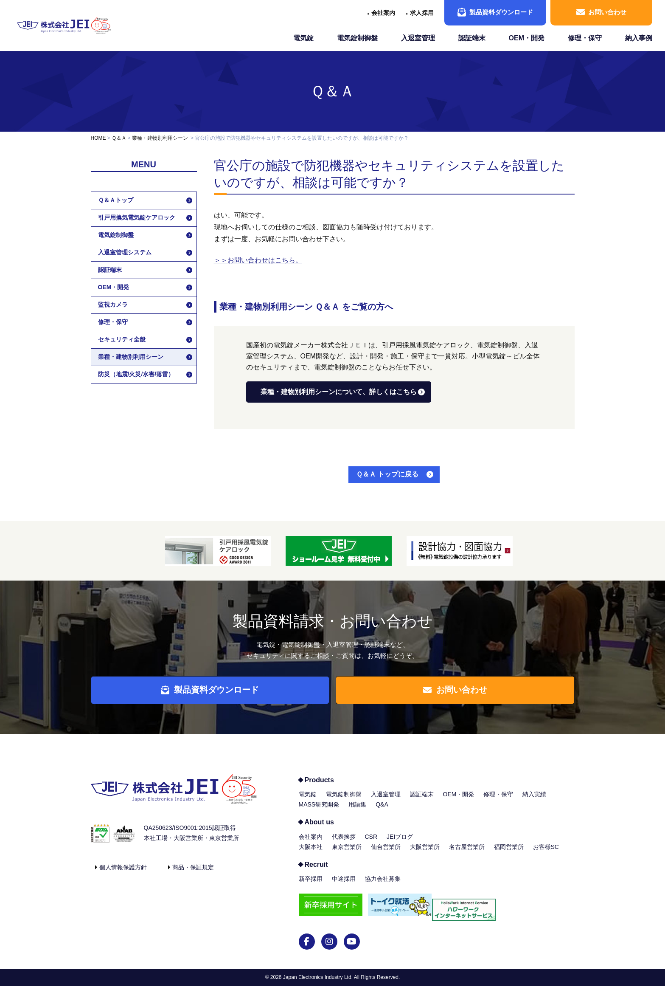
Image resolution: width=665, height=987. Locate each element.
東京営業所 (347, 852)
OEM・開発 (526, 38)
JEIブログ (400, 842)
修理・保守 (585, 38)
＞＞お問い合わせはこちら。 (258, 260)
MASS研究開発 (319, 810)
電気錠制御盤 (357, 38)
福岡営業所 (509, 852)
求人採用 (422, 12)
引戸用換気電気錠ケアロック (136, 217)
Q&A (382, 810)
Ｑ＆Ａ (332, 91)
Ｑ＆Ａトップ (115, 200)
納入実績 (534, 800)
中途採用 (344, 884)
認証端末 (471, 38)
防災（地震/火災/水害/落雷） (136, 374)
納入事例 (638, 38)
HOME (98, 138)
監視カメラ (113, 304)
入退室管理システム (125, 252)
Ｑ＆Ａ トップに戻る (387, 474)
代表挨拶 (344, 842)
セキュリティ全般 (122, 339)
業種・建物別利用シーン (160, 138)
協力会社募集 (383, 884)
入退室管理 (418, 38)
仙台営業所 (386, 852)
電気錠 (303, 38)
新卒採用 (311, 884)
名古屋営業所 (467, 852)
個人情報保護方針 (123, 873)
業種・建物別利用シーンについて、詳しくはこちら (339, 391)
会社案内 (383, 12)
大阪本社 (311, 852)
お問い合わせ (601, 12)
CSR (371, 842)
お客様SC (546, 852)
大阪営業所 (425, 852)
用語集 (357, 810)
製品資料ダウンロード (495, 12)
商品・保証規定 (193, 873)
